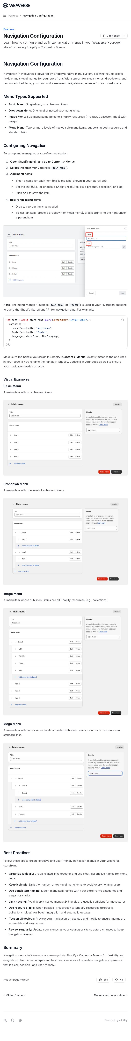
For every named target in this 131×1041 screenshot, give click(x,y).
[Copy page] (111, 36)
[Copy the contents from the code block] (122, 320)
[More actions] (126, 5)
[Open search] (120, 5)
